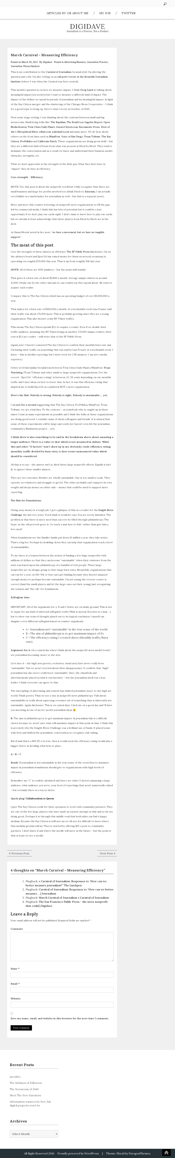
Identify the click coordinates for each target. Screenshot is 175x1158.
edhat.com (45, 131)
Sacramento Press (89, 126)
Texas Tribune (92, 136)
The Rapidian (58, 122)
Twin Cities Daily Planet (41, 126)
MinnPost (54, 136)
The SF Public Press (78, 251)
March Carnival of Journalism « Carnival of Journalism (74, 897)
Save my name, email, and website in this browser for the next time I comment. (60, 1018)
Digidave (87, 26)
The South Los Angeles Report (84, 122)
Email (15, 983)
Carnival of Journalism (58, 71)
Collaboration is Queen (40, 798)
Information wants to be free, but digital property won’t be (30, 1103)
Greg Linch (86, 89)
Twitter (129, 13)
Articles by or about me (67, 13)
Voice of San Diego (72, 136)
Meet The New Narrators (25, 1095)
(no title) (15, 1076)
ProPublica (26, 141)
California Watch (47, 141)
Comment (17, 928)
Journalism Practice (97, 62)
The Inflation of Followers (26, 1083)
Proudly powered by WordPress (78, 1153)
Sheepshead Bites (27, 131)
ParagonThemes (139, 1153)
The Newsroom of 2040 (24, 1089)
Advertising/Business (75, 62)
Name (15, 968)
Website (16, 998)
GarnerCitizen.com (67, 126)
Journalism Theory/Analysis (25, 66)
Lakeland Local (60, 131)
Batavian (89, 191)
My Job (105, 13)
